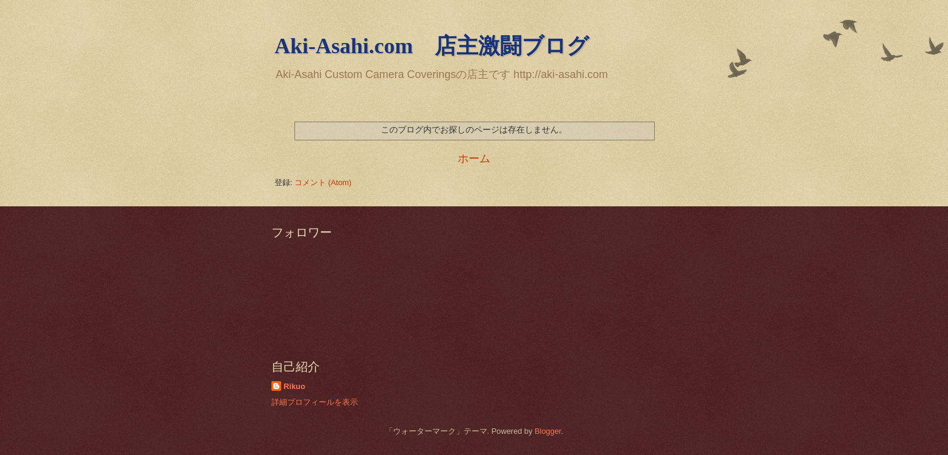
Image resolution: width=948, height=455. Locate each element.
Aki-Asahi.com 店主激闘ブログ (431, 46)
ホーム (474, 158)
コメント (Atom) (322, 182)
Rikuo (294, 386)
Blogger (547, 431)
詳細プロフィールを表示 (314, 402)
